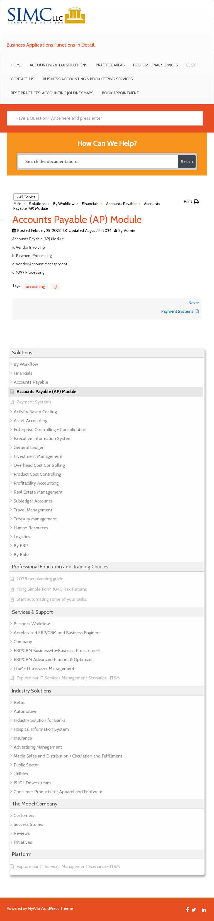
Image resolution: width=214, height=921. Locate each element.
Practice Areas (110, 65)
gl (55, 286)
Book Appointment (120, 92)
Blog (191, 65)
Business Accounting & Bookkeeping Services (88, 78)
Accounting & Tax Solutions (58, 65)
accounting (35, 286)
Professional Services (155, 65)
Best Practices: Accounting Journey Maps (52, 92)
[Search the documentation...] (98, 161)
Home (16, 65)
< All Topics (26, 196)
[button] (107, 353)
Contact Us (23, 78)
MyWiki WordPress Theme (50, 908)
